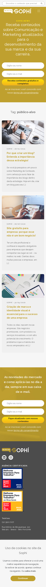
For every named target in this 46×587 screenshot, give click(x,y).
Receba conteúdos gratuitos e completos (23, 82)
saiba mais (30, 571)
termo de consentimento (26, 92)
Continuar (23, 578)
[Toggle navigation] (38, 10)
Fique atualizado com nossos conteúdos (23, 420)
